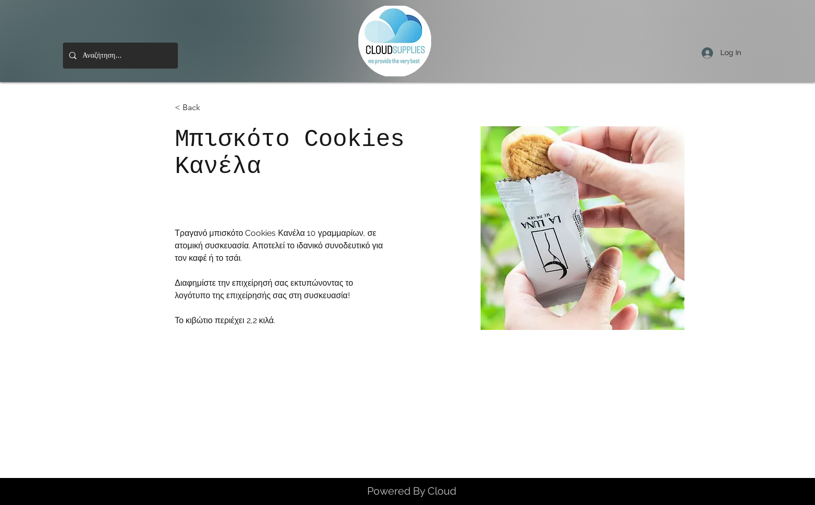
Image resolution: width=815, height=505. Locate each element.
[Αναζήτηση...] (119, 56)
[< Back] (195, 107)
